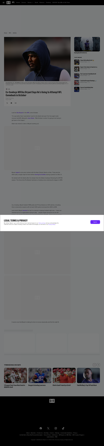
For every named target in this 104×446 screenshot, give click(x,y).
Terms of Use (42, 223)
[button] (95, 222)
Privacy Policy (52, 224)
